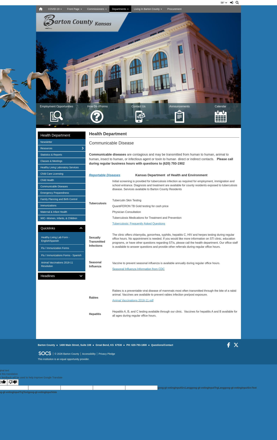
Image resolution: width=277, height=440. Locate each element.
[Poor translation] (13, 382)
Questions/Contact (162, 345)
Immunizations (48, 205)
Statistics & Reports (51, 154)
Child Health (47, 180)
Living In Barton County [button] (148, 9)
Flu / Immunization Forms (55, 248)
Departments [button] (120, 9)
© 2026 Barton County (67, 353)
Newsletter (46, 141)
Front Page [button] (74, 9)
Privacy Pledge (107, 353)
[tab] (61, 228)
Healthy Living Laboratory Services (59, 167)
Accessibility (89, 353)
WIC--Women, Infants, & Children (58, 218)
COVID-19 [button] (55, 9)
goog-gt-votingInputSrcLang (174, 387)
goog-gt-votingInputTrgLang (207, 387)
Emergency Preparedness (54, 192)
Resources (46, 148)
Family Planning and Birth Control (58, 199)
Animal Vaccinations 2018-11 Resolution (57, 264)
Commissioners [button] (97, 9)
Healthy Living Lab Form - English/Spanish (55, 239)
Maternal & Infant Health (53, 211)
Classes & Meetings (51, 160)
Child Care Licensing (51, 173)
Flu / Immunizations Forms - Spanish (61, 255)
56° (224, 2)
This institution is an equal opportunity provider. (63, 359)
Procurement (174, 9)
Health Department (55, 135)
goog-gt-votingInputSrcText (240, 387)
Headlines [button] (52, 276)
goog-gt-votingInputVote (42, 392)
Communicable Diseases (54, 186)
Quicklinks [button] (52, 228)
